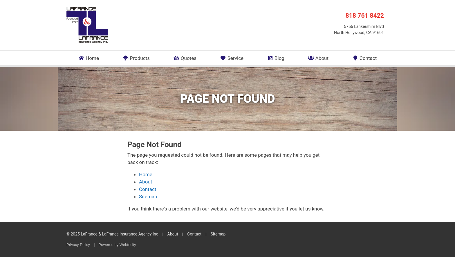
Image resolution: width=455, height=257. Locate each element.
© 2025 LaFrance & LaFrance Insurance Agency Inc (112, 234)
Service (231, 58)
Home (88, 58)
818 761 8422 (364, 15)
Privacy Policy (78, 244)
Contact (364, 58)
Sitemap (148, 196)
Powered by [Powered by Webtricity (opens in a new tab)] (117, 244)
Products (136, 58)
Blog (275, 58)
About (318, 58)
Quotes (184, 58)
